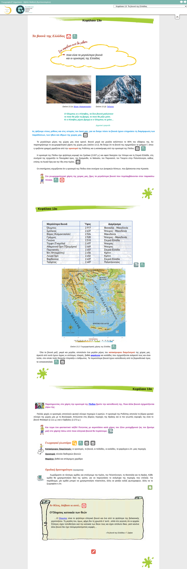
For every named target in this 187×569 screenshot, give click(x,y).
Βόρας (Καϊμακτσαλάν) (82, 107)
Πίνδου (92, 404)
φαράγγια (95, 355)
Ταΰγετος (110, 107)
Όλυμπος (63, 518)
